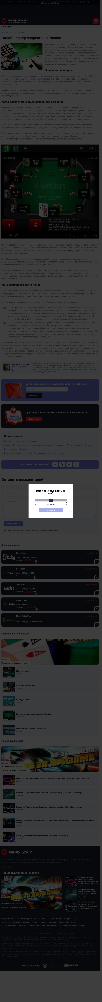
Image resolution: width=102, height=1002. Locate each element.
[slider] (51, 500)
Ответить (51, 510)
